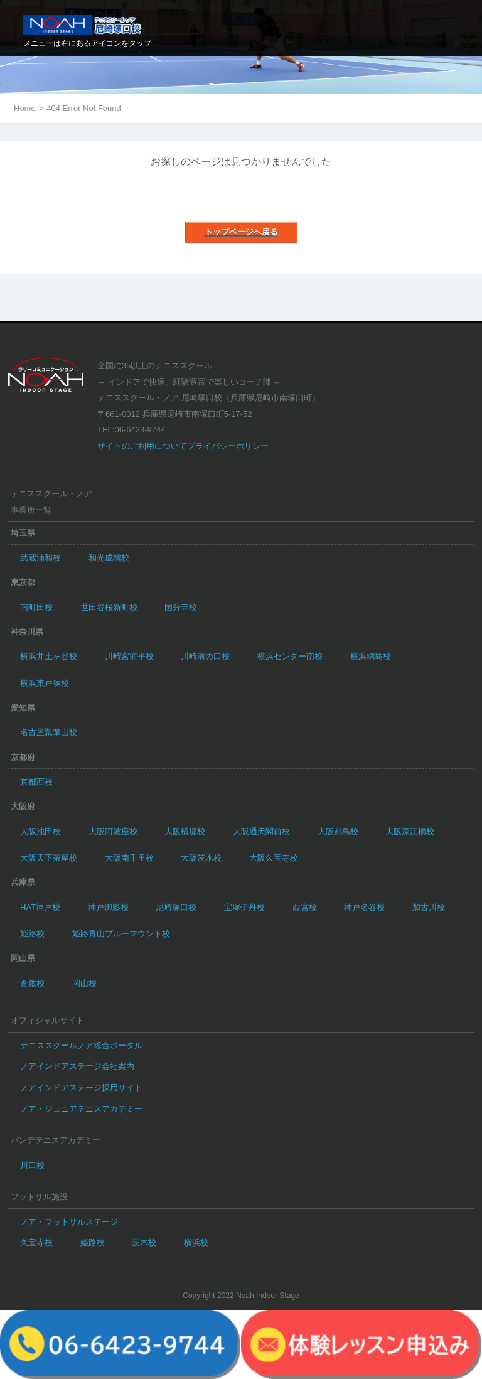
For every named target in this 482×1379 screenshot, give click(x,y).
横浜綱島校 (370, 656)
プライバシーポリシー (228, 446)
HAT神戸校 (40, 907)
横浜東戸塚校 (44, 683)
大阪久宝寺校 (273, 857)
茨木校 (144, 1242)
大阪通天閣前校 (261, 831)
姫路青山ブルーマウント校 (121, 933)
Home (25, 108)
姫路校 (32, 933)
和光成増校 (108, 557)
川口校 (32, 1165)
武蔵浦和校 (40, 557)
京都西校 (36, 781)
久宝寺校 (36, 1242)
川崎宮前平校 (129, 656)
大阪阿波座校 (112, 831)
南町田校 (36, 607)
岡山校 (84, 983)
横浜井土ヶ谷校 (48, 656)
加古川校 (428, 907)
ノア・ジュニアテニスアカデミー (81, 1108)
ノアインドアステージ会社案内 (77, 1066)
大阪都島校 (338, 831)
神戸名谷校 (364, 907)
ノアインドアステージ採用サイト (81, 1087)
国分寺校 (180, 607)
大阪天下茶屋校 (48, 857)
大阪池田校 (40, 831)
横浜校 (196, 1242)
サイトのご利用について (142, 446)
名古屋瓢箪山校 (48, 732)
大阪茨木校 (201, 857)
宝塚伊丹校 (244, 907)
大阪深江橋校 (409, 831)
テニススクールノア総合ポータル (81, 1045)
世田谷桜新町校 (108, 607)
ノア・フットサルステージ (69, 1221)
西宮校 (304, 907)
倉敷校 (32, 983)
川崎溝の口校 (205, 656)
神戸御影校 (108, 907)
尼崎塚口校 (176, 907)
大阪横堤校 (184, 831)
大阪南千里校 (129, 857)
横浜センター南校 (290, 656)
